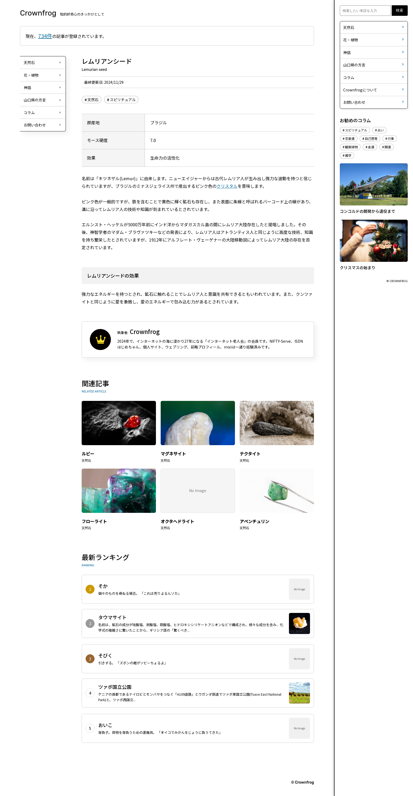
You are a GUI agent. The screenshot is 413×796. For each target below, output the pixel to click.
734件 (45, 36)
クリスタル (227, 186)
